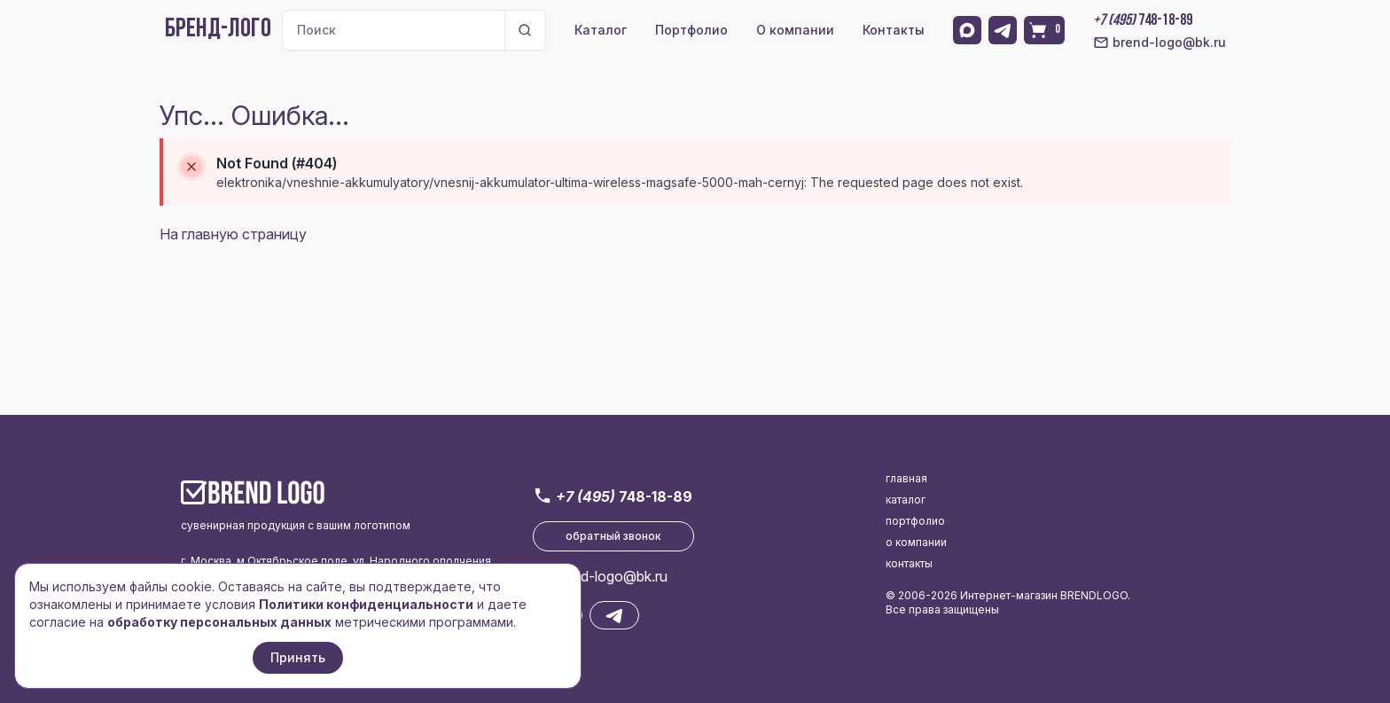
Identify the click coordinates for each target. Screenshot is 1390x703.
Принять (297, 657)
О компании (795, 29)
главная (906, 478)
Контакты (894, 29)
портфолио (915, 520)
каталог (905, 499)
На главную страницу (233, 234)
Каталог (600, 29)
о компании (916, 542)
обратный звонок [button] (613, 536)
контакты (909, 563)
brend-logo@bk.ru (1159, 43)
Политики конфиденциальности (366, 604)
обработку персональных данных (219, 621)
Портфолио (691, 29)
